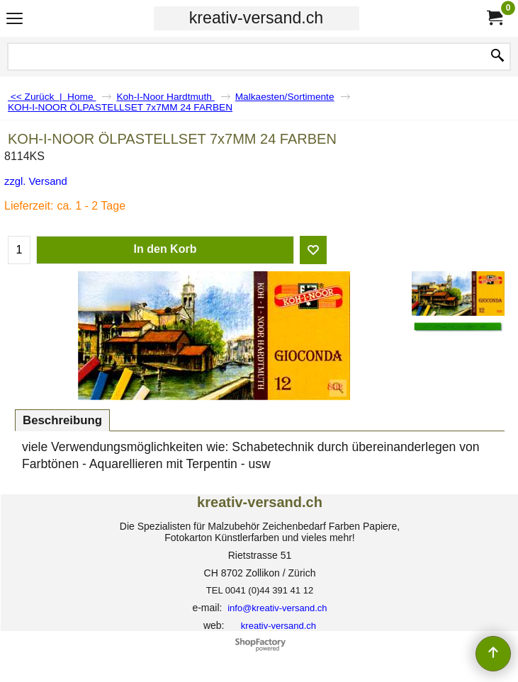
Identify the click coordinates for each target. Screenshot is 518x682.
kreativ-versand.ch (256, 17)
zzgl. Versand (35, 181)
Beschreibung (62, 420)
